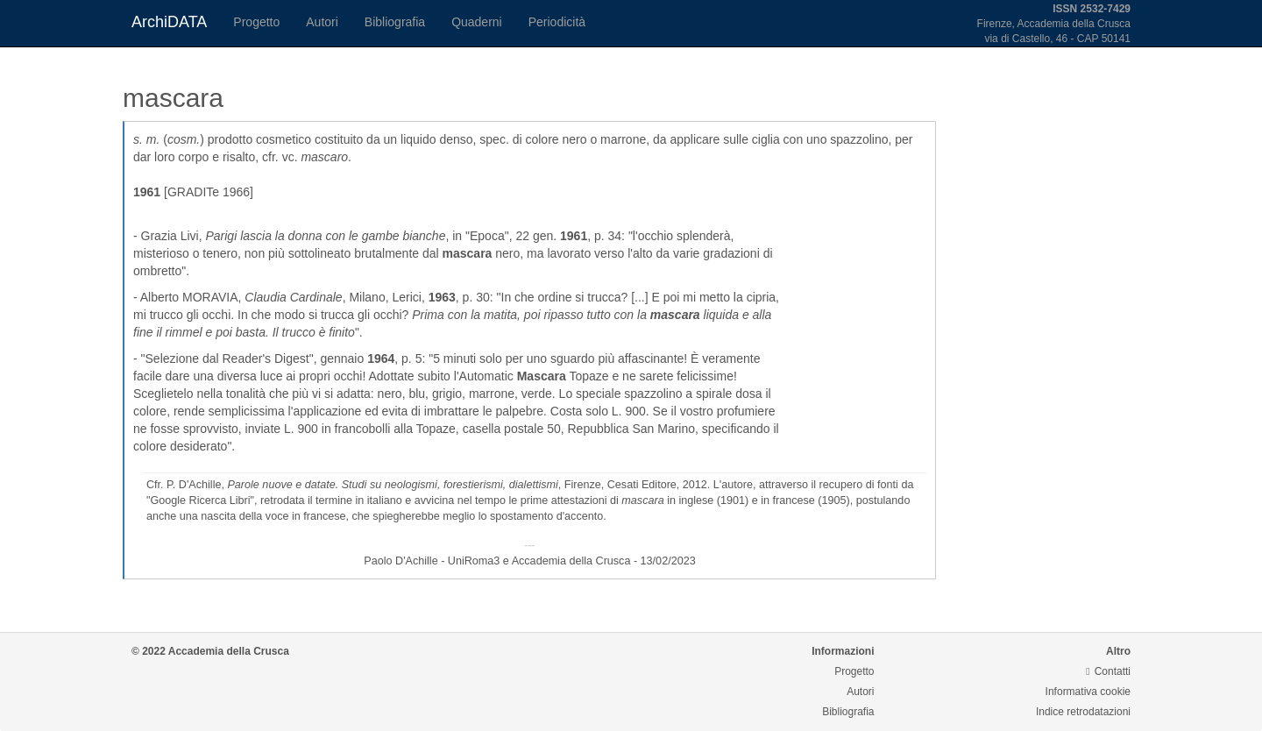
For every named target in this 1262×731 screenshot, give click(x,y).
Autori (322, 22)
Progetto (256, 22)
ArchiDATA (169, 22)
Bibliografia (395, 22)
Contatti (1108, 671)
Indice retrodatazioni (1083, 712)
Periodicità (556, 22)
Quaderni (476, 22)
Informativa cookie (1088, 691)
